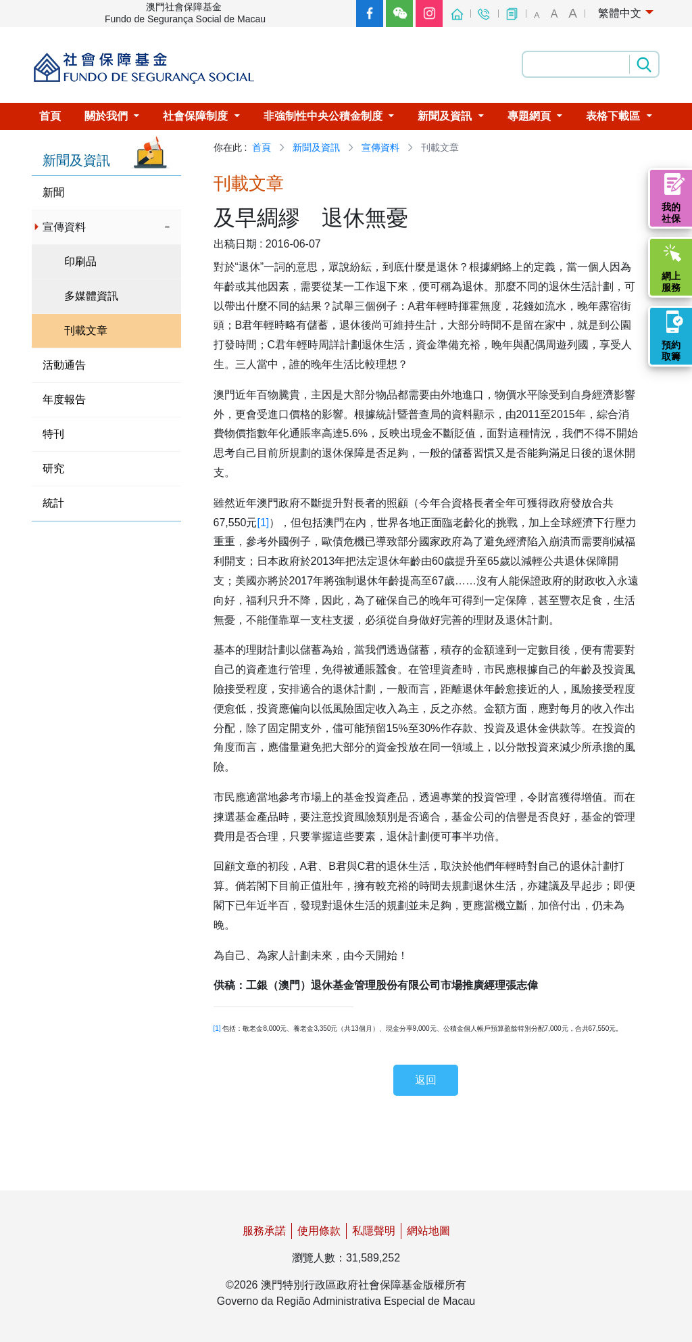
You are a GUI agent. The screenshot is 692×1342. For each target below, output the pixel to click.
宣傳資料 (380, 147)
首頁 (261, 147)
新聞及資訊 (316, 147)
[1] (263, 522)
